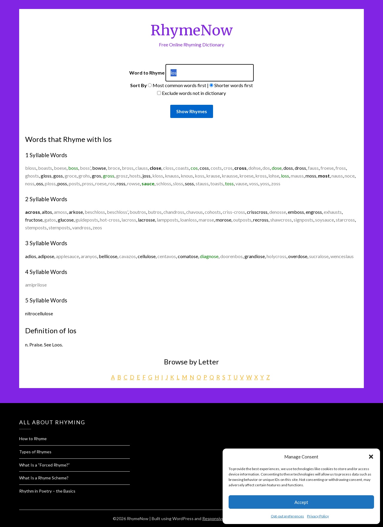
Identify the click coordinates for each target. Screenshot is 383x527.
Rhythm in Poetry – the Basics (47, 490)
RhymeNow (192, 30)
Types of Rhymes (35, 451)
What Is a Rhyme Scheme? (44, 477)
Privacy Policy (318, 516)
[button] (371, 457)
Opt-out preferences (287, 516)
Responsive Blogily (219, 518)
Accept (301, 502)
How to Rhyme (33, 438)
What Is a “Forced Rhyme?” (44, 464)
